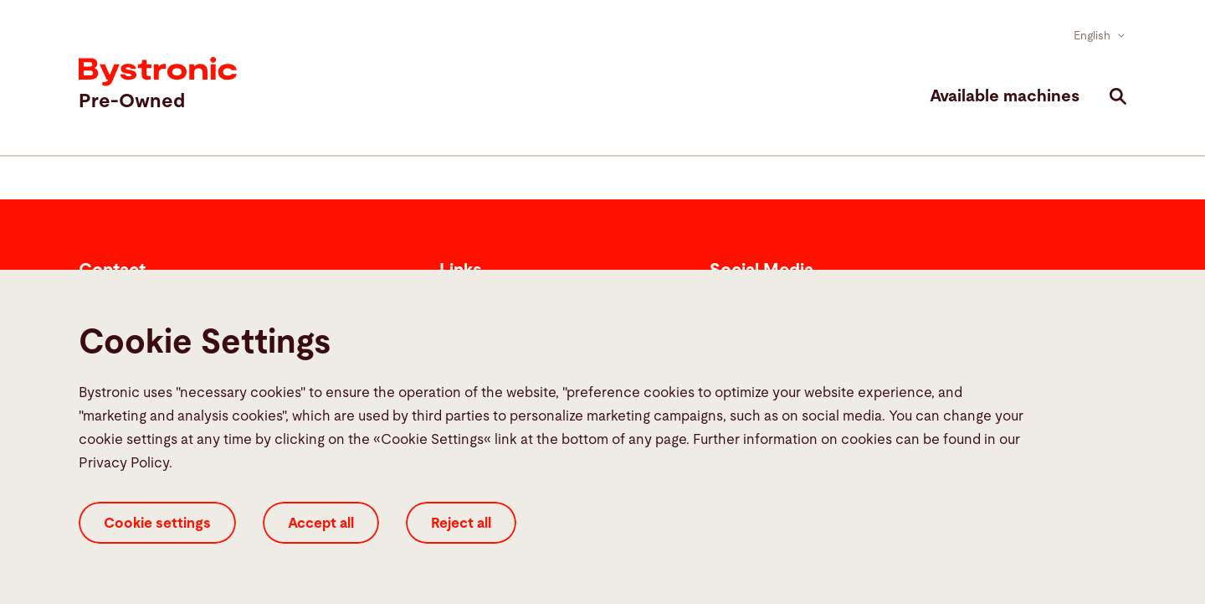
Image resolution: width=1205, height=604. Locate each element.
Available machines (1004, 96)
